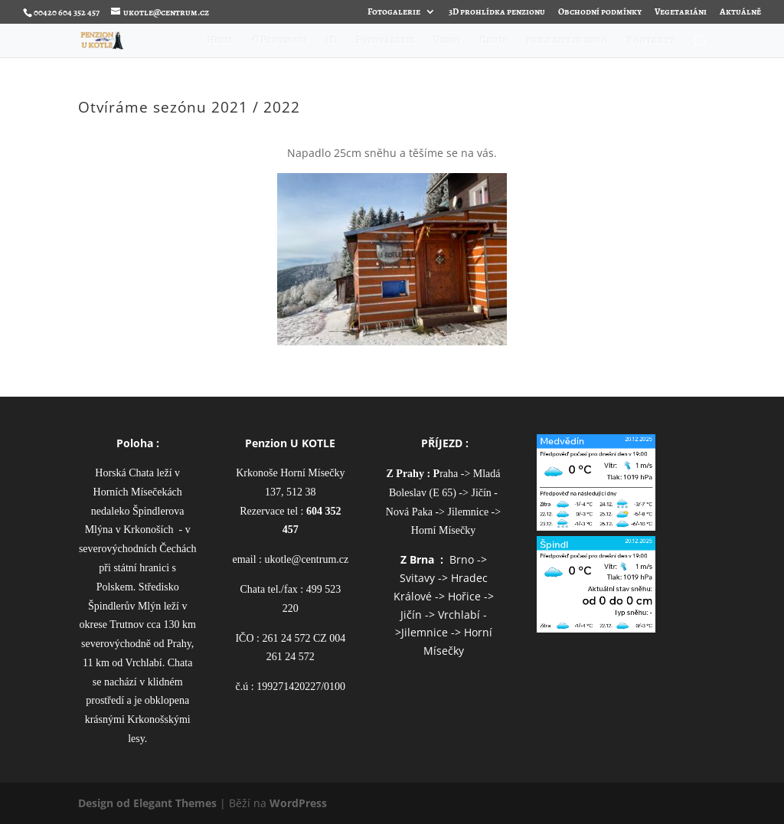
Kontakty (651, 41)
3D (331, 41)
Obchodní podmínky (600, 12)
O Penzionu (280, 41)
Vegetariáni (681, 12)
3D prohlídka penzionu (497, 12)
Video (448, 41)
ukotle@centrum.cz (307, 559)
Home (220, 41)
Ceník (494, 41)
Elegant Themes (175, 803)
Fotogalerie (394, 12)
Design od (105, 803)
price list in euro (568, 41)
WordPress (298, 803)
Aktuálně (740, 12)
